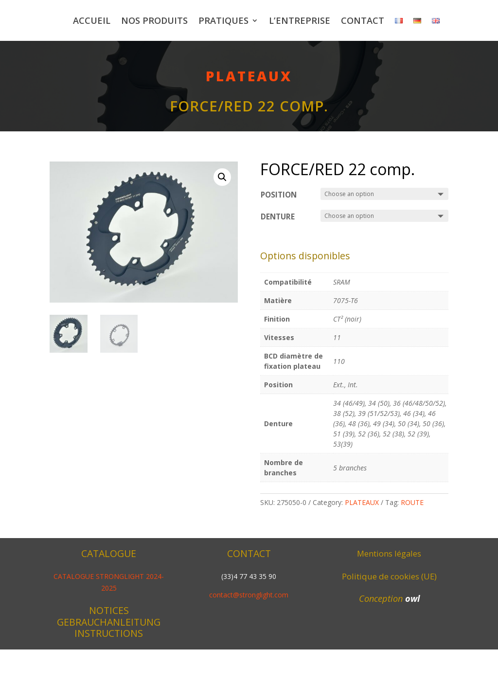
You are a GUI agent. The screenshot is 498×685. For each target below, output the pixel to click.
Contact (423, 20)
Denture (278, 252)
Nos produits (215, 20)
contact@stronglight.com (248, 630)
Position (279, 230)
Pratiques (285, 20)
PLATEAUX (249, 111)
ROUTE (412, 537)
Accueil (153, 20)
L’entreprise (360, 20)
